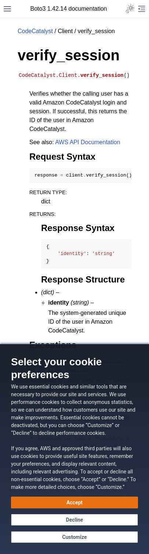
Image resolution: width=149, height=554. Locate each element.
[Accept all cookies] (74, 502)
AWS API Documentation (87, 142)
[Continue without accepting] (74, 520)
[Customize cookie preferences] (74, 537)
